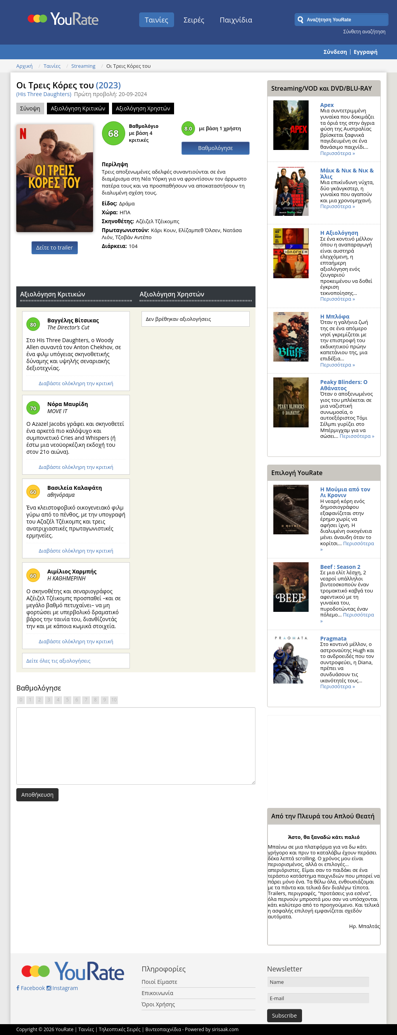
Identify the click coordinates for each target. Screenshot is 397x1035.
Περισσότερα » (337, 153)
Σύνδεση (335, 52)
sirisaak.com (225, 1029)
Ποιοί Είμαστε (159, 981)
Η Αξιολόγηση (339, 233)
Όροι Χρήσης (158, 1004)
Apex (327, 105)
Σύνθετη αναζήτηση (364, 31)
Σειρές (194, 19)
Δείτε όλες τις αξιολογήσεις (58, 660)
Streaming (83, 65)
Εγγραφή (366, 52)
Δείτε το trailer (54, 247)
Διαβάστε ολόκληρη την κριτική (76, 383)
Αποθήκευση (37, 794)
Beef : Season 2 (340, 567)
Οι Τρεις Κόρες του (68, 85)
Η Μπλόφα (334, 316)
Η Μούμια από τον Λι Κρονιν (345, 492)
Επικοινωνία (157, 993)
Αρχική (24, 65)
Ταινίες (156, 19)
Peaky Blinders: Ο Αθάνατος (344, 385)
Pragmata (333, 638)
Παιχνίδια (236, 19)
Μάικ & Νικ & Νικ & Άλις (347, 173)
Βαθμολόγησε (215, 148)
